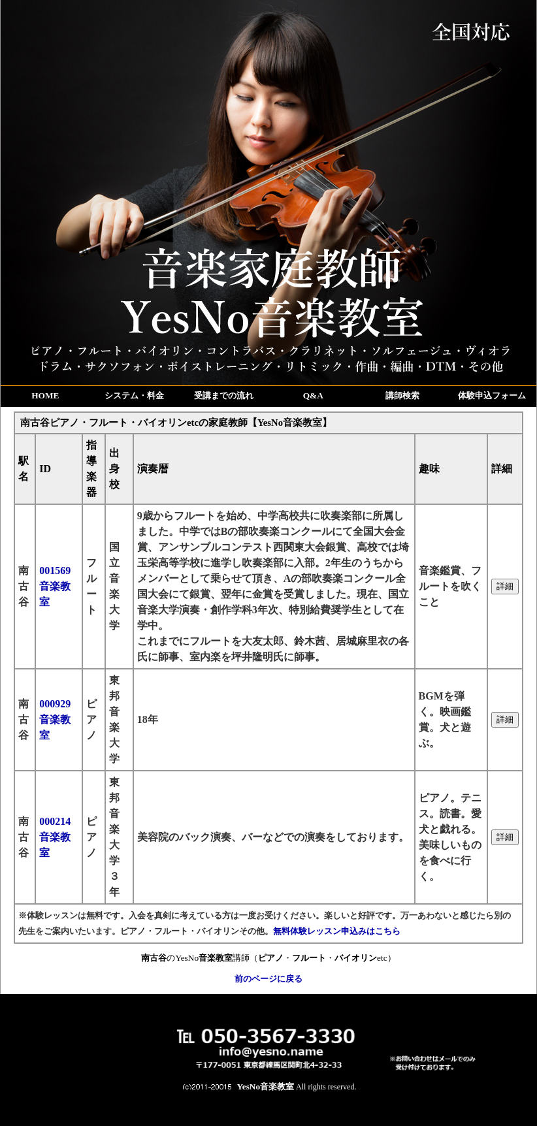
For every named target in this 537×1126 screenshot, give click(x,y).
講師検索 (402, 395)
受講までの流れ (223, 395)
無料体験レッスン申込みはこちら (336, 931)
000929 (55, 719)
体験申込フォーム (492, 395)
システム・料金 (134, 395)
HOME (45, 395)
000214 (55, 837)
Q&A (313, 395)
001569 (55, 586)
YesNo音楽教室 (266, 1086)
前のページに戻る (268, 979)
